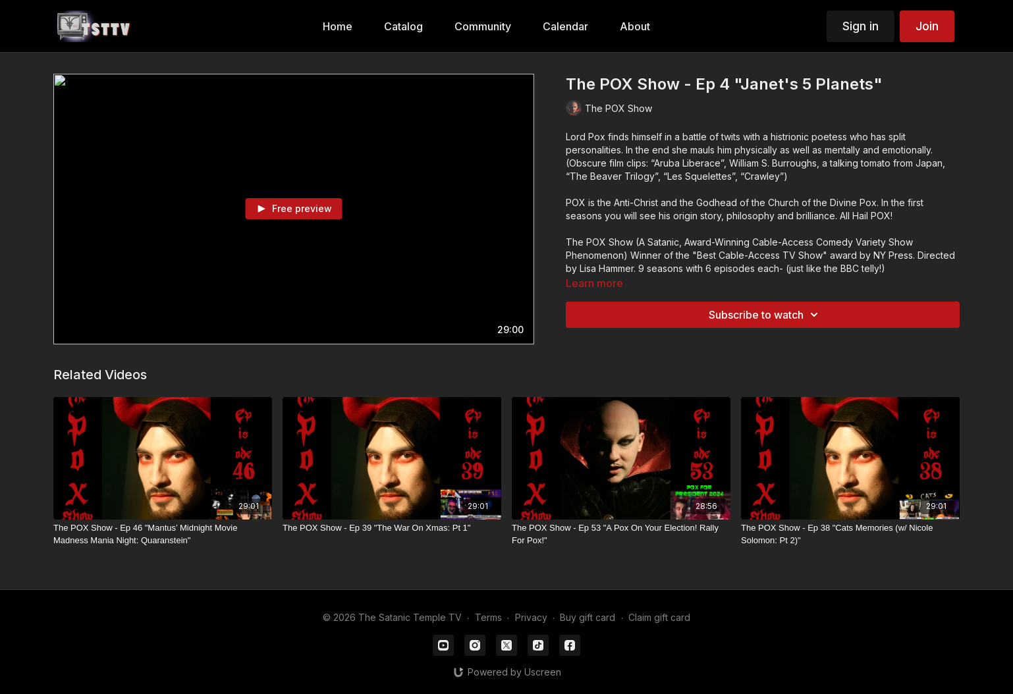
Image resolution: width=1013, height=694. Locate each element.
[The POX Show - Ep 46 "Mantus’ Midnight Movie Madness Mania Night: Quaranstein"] (162, 534)
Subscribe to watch (765, 315)
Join (927, 26)
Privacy (531, 617)
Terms (488, 617)
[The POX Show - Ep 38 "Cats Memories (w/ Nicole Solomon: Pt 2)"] (850, 534)
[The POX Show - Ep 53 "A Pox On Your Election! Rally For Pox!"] (621, 534)
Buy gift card (587, 617)
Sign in (860, 26)
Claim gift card (659, 617)
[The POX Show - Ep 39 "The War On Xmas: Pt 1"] (392, 528)
